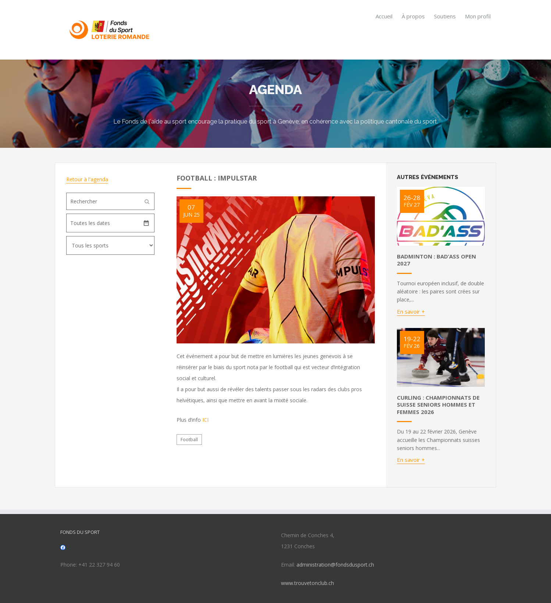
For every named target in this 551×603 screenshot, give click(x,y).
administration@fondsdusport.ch (335, 564)
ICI (205, 419)
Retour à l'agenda (87, 179)
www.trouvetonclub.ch (307, 582)
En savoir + (411, 311)
